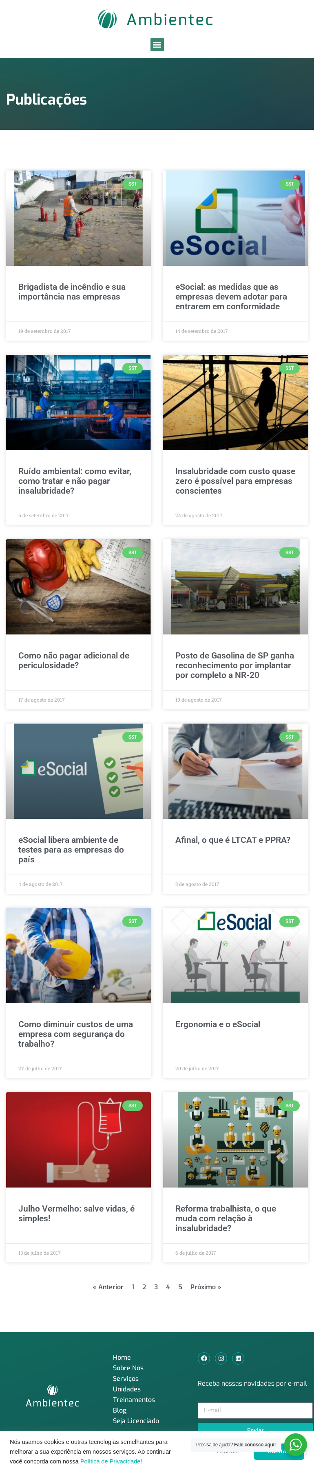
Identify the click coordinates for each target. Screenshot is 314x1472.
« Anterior (108, 1287)
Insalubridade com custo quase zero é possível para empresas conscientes (235, 481)
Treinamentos (134, 1399)
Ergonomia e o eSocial (217, 1024)
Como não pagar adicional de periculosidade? (73, 660)
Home (122, 1357)
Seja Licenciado (136, 1421)
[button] (157, 44)
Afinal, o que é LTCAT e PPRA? (232, 840)
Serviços (126, 1378)
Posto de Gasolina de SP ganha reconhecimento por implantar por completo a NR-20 (234, 665)
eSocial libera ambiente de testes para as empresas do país (71, 849)
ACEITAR (279, 1452)
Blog (119, 1410)
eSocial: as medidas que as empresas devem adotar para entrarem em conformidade (231, 296)
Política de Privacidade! (111, 1461)
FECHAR (227, 1452)
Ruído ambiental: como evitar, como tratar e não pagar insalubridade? (74, 481)
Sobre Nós (128, 1368)
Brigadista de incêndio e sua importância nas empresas (72, 292)
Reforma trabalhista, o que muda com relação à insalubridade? (225, 1218)
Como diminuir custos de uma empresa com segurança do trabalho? (75, 1034)
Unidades (127, 1389)
